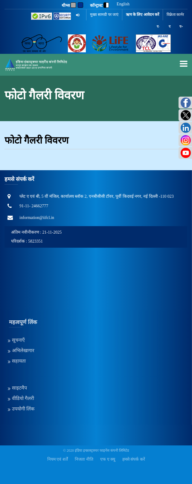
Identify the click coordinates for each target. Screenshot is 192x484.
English (123, 4)
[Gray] (73, 5)
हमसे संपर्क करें (133, 459)
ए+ (181, 26)
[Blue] (80, 5)
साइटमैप (19, 352)
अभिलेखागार (23, 315)
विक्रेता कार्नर (175, 14)
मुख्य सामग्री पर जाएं (104, 14)
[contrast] (106, 5)
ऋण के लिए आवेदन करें (142, 14)
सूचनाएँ (18, 305)
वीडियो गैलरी (23, 363)
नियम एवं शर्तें (57, 459)
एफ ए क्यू (107, 459)
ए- (158, 26)
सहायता (19, 325)
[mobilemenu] (184, 63)
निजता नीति (84, 459)
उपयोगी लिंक (23, 373)
